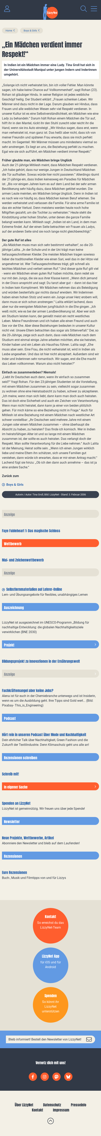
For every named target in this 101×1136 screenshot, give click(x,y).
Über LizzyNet (24, 1105)
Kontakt (37, 1110)
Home (9, 30)
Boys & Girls (30, 30)
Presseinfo (78, 1105)
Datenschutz (52, 1105)
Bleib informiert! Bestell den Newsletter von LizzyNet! (44, 1039)
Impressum (61, 1110)
